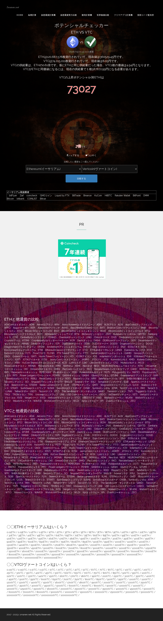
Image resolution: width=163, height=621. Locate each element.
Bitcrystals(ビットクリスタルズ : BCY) (23, 334)
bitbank (19, 198)
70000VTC (28, 592)
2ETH (59, 532)
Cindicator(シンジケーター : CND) (136, 337)
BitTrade (75, 195)
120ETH (11, 538)
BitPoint (136, 195)
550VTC (34, 579)
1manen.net (13, 7)
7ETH (100, 532)
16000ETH (27, 551)
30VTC (19, 573)
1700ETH (59, 545)
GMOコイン (45, 195)
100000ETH (42, 554)
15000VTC (38, 589)
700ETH (54, 542)
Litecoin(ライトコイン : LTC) (104, 362)
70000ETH (150, 551)
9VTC (119, 570)
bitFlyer (12, 195)
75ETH (87, 535)
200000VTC (101, 592)
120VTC (21, 576)
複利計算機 (87, 15)
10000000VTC (31, 595)
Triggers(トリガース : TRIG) (34, 486)
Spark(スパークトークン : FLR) (31, 476)
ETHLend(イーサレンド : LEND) (106, 350)
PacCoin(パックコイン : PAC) (77, 369)
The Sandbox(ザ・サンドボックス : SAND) (83, 391)
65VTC (77, 573)
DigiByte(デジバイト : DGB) (76, 343)
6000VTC (74, 585)
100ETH (135, 535)
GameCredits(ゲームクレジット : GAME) (111, 353)
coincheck (31, 195)
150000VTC (86, 592)
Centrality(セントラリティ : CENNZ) (38, 337)
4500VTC (49, 585)
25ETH (152, 532)
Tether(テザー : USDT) (25, 391)
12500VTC (25, 589)
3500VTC (24, 585)
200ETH (95, 538)
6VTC (94, 570)
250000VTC (116, 592)
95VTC (135, 573)
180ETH (74, 538)
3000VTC (12, 585)
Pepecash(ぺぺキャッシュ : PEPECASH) (31, 372)
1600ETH (47, 545)
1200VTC (11, 582)
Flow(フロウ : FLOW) (43, 353)
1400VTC (35, 582)
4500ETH (36, 548)
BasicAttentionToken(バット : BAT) (88, 327)
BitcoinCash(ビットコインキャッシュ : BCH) (83, 331)
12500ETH (150, 548)
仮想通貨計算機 (48, 15)
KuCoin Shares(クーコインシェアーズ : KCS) (44, 362)
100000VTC (71, 592)
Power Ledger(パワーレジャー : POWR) (40, 375)
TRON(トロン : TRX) (23, 394)
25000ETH (54, 551)
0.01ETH (11, 532)
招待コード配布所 (145, 15)
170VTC (74, 576)
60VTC (68, 573)
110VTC (10, 576)
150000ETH (57, 554)
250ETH (106, 538)
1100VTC (146, 579)
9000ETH (98, 548)
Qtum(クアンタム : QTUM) (104, 375)
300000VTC (131, 592)
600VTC (45, 579)
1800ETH (71, 545)
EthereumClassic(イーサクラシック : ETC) (66, 350)
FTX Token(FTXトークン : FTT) (72, 353)
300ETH (116, 538)
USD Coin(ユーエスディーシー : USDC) (86, 394)
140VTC (42, 576)
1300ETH (11, 545)
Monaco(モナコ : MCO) (132, 362)
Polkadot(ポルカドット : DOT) (95, 372)
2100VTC (121, 582)
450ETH (149, 538)
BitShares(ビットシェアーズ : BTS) (62, 334)
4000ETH (24, 548)
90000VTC (56, 592)
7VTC (102, 570)
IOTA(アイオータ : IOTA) (35, 359)
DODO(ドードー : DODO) (104, 343)
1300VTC (23, 582)
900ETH (97, 542)
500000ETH (118, 554)
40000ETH (95, 551)
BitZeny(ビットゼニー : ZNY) (96, 334)
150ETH (42, 538)
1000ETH (119, 542)
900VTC (111, 579)
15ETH (134, 532)
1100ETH (131, 542)
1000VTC (134, 579)
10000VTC (124, 585)
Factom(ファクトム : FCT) (17, 353)
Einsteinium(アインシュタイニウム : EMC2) (68, 347)
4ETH (75, 532)
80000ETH (14, 554)
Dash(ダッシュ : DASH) (88, 340)
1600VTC (60, 582)
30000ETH (68, 551)
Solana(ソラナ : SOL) (85, 382)
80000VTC (42, 592)
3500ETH (11, 548)
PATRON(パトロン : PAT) (25, 464)
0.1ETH (32, 532)
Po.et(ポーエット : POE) (65, 372)
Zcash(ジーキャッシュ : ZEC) (120, 401)
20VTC (147, 570)
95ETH (125, 535)
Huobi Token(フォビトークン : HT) (56, 356)
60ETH (59, 535)
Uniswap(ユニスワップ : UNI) (49, 394)
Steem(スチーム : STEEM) (24, 385)
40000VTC (121, 589)
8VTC (111, 570)
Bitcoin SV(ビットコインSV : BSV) (42, 331)
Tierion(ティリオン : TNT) (120, 391)
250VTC (117, 576)
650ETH (43, 542)
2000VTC (108, 582)
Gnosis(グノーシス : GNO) (27, 448)
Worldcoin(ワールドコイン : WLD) (61, 401)
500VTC (23, 579)
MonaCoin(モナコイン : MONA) (20, 366)
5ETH (83, 532)
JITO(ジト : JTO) (100, 359)
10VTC (128, 570)
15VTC (137, 570)
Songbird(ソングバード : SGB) (113, 382)
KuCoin (97, 195)
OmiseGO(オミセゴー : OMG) (45, 369)
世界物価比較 (103, 15)
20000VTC (66, 589)
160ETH (53, 538)
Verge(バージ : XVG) (35, 397)
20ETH (143, 532)
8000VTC (99, 585)
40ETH (30, 535)
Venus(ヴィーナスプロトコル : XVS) (43, 489)
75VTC (96, 573)
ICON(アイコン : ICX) (86, 356)
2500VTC (145, 582)
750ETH (65, 542)
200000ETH (72, 554)
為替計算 (32, 15)
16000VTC (52, 589)
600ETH (32, 542)
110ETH (145, 535)
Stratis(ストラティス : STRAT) (39, 479)
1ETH (51, 532)
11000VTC (138, 585)
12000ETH (137, 548)
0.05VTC (22, 570)
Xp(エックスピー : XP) (92, 401)
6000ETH (61, 548)
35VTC (29, 573)
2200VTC (133, 582)
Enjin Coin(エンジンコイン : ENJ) (109, 347)
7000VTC (86, 585)
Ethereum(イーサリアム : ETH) (60, 441)
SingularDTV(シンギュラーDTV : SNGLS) (51, 382)
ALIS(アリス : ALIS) (113, 324)
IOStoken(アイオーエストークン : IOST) (31, 451)
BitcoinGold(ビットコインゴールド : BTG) (129, 331)
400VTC (150, 576)
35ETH (21, 535)
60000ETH (137, 551)
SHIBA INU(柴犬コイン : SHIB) (141, 378)
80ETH (96, 535)
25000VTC (80, 589)
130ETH (21, 538)
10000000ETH (14, 557)
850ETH (86, 542)
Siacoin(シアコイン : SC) (16, 382)
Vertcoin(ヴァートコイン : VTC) (64, 397)
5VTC (86, 570)
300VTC (128, 576)
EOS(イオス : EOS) (137, 347)
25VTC (10, 573)
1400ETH (23, 545)
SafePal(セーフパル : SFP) (111, 378)
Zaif (21, 195)
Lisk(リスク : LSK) (78, 362)
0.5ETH (42, 532)
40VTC (39, 573)
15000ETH (14, 551)
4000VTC (37, 585)
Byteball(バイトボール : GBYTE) (129, 334)
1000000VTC (14, 595)
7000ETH (73, 548)
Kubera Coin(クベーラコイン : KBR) (30, 454)
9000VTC (112, 585)
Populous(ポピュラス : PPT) (32, 467)
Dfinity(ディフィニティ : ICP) (45, 343)
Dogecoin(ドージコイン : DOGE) (136, 343)
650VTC (56, 579)
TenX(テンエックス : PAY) (132, 388)
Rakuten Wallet (122, 195)
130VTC (32, 576)
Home (20, 15)
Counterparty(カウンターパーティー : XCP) (53, 340)
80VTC (106, 573)
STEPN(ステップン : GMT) (85, 385)
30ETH (12, 535)
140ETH (32, 538)
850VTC (100, 579)
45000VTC (135, 589)
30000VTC (94, 589)
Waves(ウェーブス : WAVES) (27, 401)
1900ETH (83, 545)
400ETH (138, 538)
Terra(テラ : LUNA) (41, 483)
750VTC (78, 579)
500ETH (11, 542)
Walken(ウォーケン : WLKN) (118, 397)
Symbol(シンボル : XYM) (104, 388)
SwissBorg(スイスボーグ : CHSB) (73, 388)
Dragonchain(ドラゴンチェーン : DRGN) (24, 347)
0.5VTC (43, 570)
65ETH (68, 535)
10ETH (124, 532)
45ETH (40, 535)
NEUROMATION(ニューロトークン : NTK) (122, 366)
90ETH (115, 535)
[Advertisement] (81, 120)
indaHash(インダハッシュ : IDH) (115, 356)
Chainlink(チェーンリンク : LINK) (75, 337)
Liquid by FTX (61, 195)
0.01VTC (11, 570)
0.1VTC (33, 570)
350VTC (139, 576)
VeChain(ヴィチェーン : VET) (122, 394)
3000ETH (144, 545)
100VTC (146, 573)
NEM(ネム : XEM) (71, 366)
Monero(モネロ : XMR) (49, 366)
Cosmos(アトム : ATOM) (16, 340)
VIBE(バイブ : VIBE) (92, 397)
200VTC (106, 576)
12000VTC (12, 589)
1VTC (52, 570)
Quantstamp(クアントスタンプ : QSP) (139, 375)
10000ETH (110, 548)
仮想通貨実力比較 (68, 15)
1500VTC (47, 582)
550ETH (21, 542)
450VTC (13, 579)
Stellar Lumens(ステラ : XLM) (54, 385)
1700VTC (72, 582)
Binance (86, 195)
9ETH (116, 532)
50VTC (58, 573)
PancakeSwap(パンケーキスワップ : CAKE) (115, 369)
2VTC (61, 570)
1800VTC (84, 582)
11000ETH (124, 548)
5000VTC (61, 585)
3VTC (69, 570)
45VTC (48, 573)
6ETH (92, 532)
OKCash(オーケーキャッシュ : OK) (35, 460)
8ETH (108, 532)
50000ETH (123, 551)
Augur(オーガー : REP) (24, 327)
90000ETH (28, 554)
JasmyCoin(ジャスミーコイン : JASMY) (69, 359)
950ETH (108, 542)
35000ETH (82, 551)
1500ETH (35, 545)
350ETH (127, 538)
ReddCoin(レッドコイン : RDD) (55, 378)
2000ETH (95, 545)
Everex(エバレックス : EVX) (138, 350)
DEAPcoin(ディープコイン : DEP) (119, 340)
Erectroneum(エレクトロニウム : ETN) (23, 350)
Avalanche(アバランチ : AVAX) (53, 327)
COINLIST (31, 198)
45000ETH (109, 551)
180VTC (85, 576)
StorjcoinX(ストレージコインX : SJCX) (119, 385)
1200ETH (143, 542)
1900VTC (96, 582)
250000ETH (87, 554)
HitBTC (108, 195)
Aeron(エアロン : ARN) (48, 324)
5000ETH (48, 548)
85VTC (116, 573)
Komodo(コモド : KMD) (123, 359)
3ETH (67, 532)
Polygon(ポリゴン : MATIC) (126, 372)
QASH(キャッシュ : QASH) (76, 375)
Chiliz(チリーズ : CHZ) (105, 337)
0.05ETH (22, 532)
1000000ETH (134, 554)
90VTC (126, 573)
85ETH (106, 535)
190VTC (96, 576)
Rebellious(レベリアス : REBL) (21, 378)
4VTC (77, 570)
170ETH (63, 538)
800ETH (75, 542)
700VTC (67, 579)
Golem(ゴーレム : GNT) (24, 356)
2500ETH (131, 545)
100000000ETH (33, 557)
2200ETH (119, 545)
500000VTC (147, 592)
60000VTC (14, 592)
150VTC (53, 576)
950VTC (122, 579)
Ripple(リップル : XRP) (84, 378)
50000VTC (149, 589)
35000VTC (107, 589)
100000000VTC (49, 595)
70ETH (78, 535)
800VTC (89, 579)
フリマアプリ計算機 (123, 15)
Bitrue (42, 198)
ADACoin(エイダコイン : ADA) (19, 324)
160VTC (64, 576)
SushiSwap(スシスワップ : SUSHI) (37, 388)
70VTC (87, 573)
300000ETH (102, 554)
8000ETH (85, 548)
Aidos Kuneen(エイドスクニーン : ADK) (82, 324)
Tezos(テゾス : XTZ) (49, 391)
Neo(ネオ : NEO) (91, 366)
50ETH (49, 535)
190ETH (84, 538)
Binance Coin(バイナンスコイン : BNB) (126, 327)
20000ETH (41, 551)
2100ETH (107, 545)
